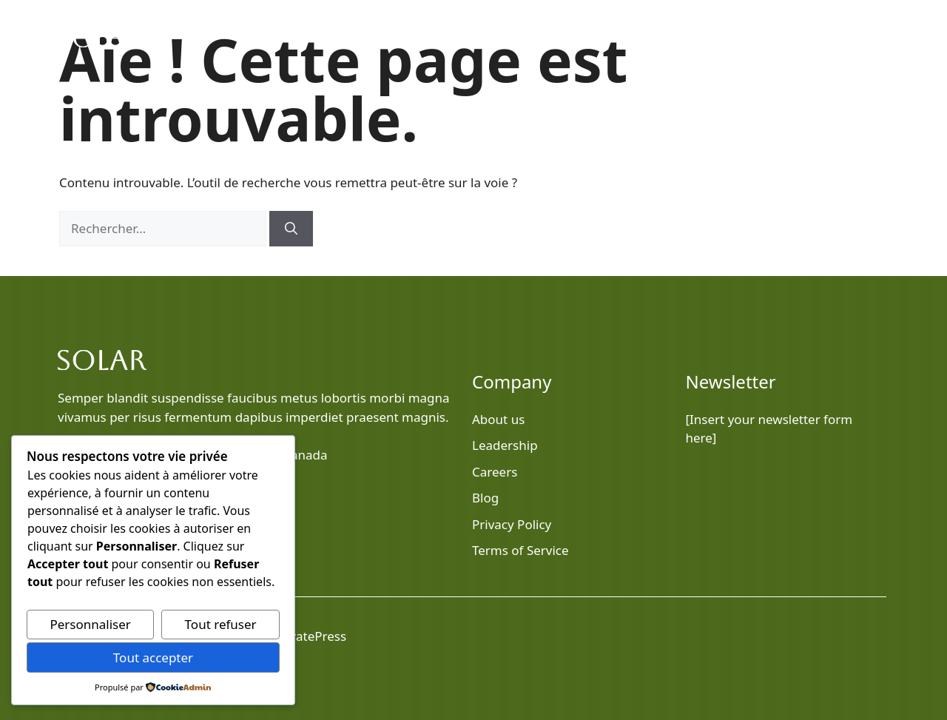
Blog (640, 37)
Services (782, 37)
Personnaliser (90, 624)
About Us (708, 37)
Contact (853, 37)
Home (566, 37)
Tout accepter (153, 657)
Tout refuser (221, 624)
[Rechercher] (291, 228)
